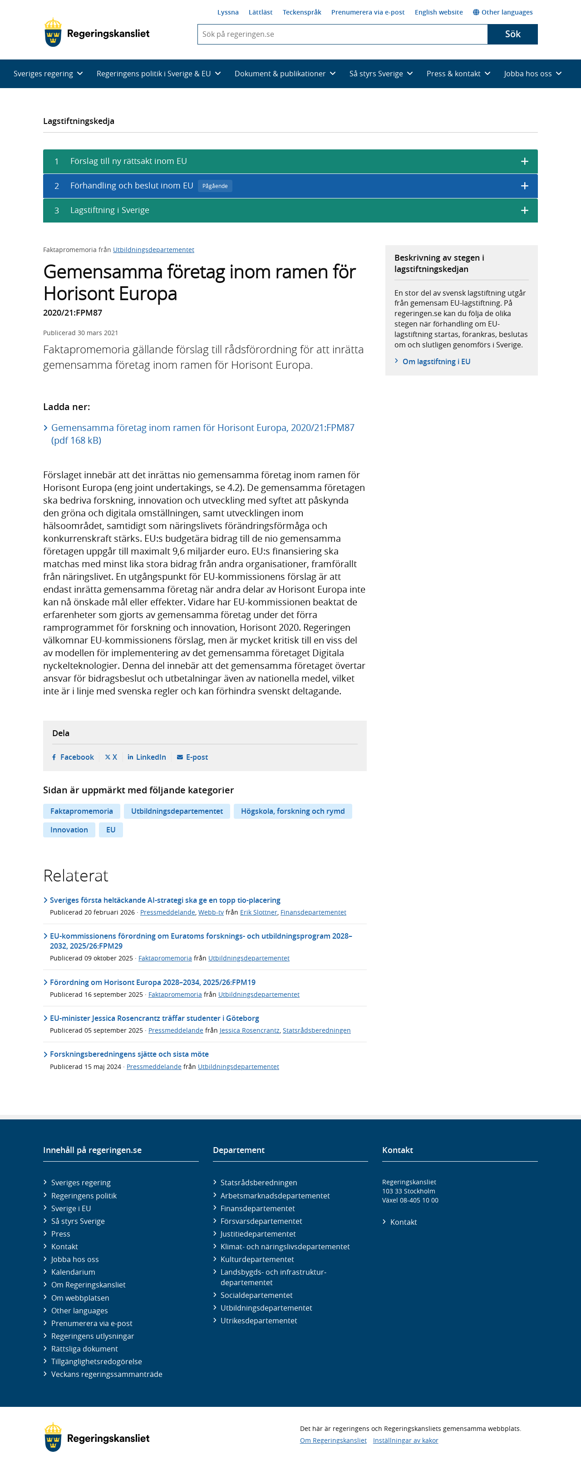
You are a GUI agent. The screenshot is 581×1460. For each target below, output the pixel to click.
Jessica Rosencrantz (250, 1030)
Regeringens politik (84, 1196)
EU (111, 830)
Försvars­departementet (261, 1221)
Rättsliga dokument (84, 1349)
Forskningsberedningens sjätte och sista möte (129, 1054)
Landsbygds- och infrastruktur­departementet (273, 1277)
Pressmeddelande (167, 912)
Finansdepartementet (313, 912)
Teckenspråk (302, 12)
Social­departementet (257, 1295)
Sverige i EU (71, 1208)
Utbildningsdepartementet (153, 249)
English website (439, 12)
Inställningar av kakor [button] (405, 1440)
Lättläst (261, 12)
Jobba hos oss (75, 1259)
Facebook (77, 757)
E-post (197, 757)
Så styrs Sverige (78, 1221)
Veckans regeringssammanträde (106, 1374)
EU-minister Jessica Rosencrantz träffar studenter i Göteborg (154, 1018)
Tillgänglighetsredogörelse (96, 1361)
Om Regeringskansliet (88, 1285)
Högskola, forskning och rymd (293, 811)
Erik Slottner (258, 912)
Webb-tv (211, 912)
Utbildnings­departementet (266, 1308)
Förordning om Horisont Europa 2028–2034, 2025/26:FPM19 (153, 982)
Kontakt (64, 1247)
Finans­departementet (258, 1208)
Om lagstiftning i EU (437, 361)
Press (60, 1234)
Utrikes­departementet (259, 1321)
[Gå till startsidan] (97, 32)
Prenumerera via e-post (368, 12)
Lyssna (228, 12)
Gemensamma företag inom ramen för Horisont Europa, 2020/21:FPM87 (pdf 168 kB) (203, 433)
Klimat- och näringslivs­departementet (285, 1247)
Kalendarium (73, 1272)
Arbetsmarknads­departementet (275, 1196)
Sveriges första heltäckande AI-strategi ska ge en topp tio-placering (165, 900)
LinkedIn (151, 757)
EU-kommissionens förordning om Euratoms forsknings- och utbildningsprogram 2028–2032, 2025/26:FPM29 (201, 941)
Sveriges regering (81, 1183)
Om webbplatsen (80, 1298)
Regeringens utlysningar (92, 1336)
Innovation (69, 830)
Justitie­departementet (258, 1234)
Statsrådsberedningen (317, 1030)
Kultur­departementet (257, 1259)
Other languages (503, 12)
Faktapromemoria (81, 811)
